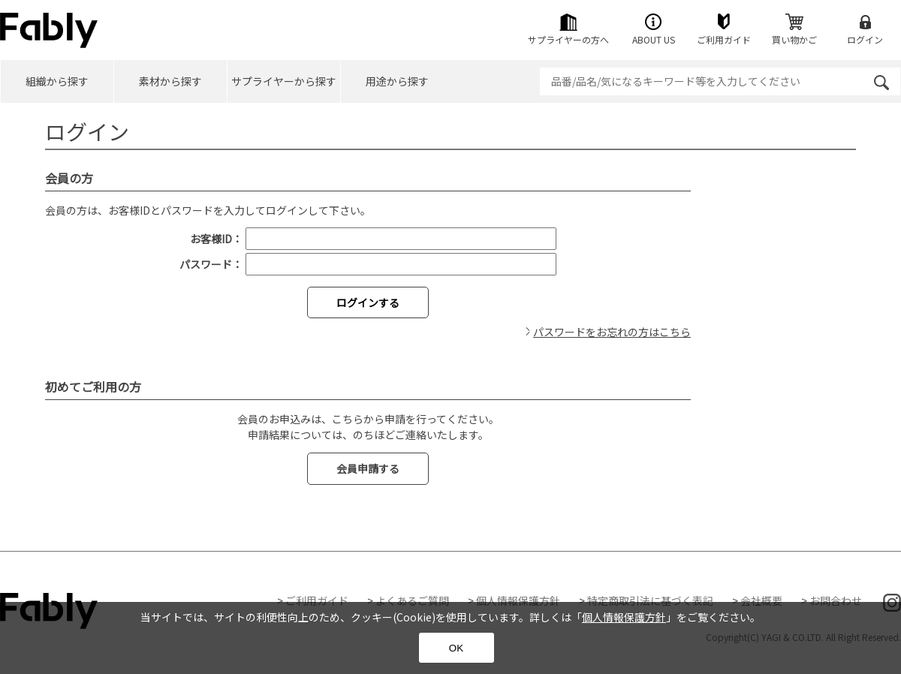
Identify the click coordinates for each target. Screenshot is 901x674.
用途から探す (397, 81)
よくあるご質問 (412, 600)
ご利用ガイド (316, 600)
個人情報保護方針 (518, 600)
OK (456, 648)
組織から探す (57, 81)
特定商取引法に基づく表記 (650, 600)
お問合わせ (835, 600)
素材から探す (170, 81)
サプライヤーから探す (283, 81)
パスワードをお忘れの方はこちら (612, 331)
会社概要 (761, 600)
